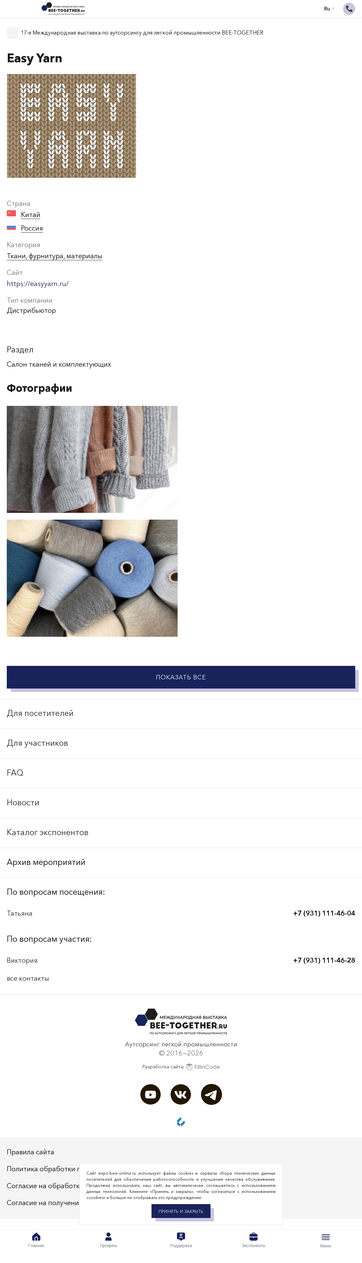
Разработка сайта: (181, 1067)
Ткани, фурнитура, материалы (54, 256)
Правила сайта (30, 1152)
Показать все (181, 677)
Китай (30, 215)
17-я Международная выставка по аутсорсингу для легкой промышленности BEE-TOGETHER (142, 32)
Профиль (108, 1240)
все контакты (28, 978)
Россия (32, 228)
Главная (36, 1240)
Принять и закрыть (181, 1211)
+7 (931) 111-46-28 (324, 960)
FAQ (15, 773)
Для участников (37, 743)
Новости (23, 802)
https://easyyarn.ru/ (37, 284)
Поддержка (181, 1240)
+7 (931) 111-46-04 (324, 913)
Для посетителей (40, 713)
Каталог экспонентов (47, 832)
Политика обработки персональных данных (78, 1169)
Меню (325, 1240)
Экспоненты (253, 1240)
